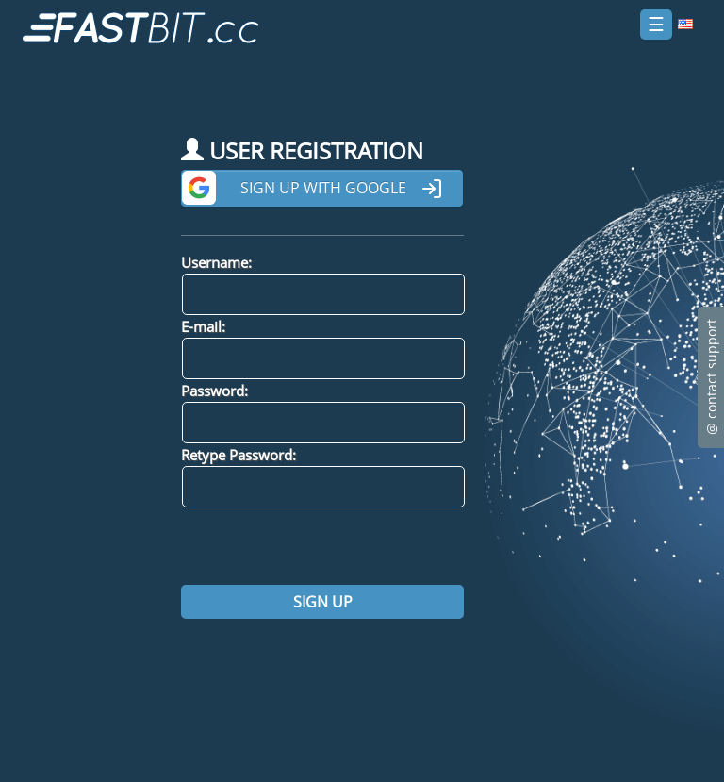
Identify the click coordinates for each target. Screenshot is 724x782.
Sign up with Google (341, 188)
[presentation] (324, 546)
